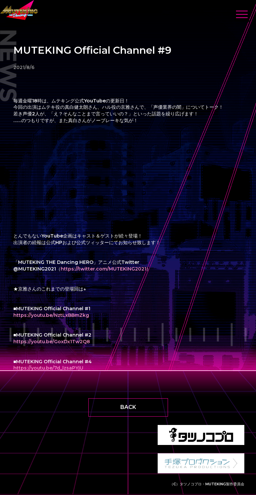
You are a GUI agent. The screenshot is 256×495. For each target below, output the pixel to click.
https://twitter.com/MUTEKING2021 (103, 269)
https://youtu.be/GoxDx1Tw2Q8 (51, 342)
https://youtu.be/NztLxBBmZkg (51, 315)
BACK (128, 407)
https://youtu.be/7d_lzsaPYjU (48, 368)
